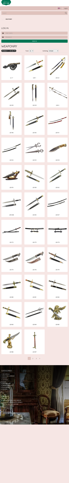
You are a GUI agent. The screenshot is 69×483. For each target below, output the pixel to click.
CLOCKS (4, 381)
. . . (2, 19)
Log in (66, 8)
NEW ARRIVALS (6, 374)
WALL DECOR (5, 413)
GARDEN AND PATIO (7, 385)
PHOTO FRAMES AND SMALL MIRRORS (11, 400)
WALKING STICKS (6, 411)
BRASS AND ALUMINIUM (8, 376)
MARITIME (4, 396)
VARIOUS (4, 410)
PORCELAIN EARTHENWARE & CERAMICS (12, 402)
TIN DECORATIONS (7, 408)
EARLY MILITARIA (6, 383)
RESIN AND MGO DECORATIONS (10, 404)
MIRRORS (4, 398)
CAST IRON (5, 380)
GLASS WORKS (5, 387)
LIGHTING (4, 389)
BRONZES (4, 378)
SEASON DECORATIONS (8, 406)
